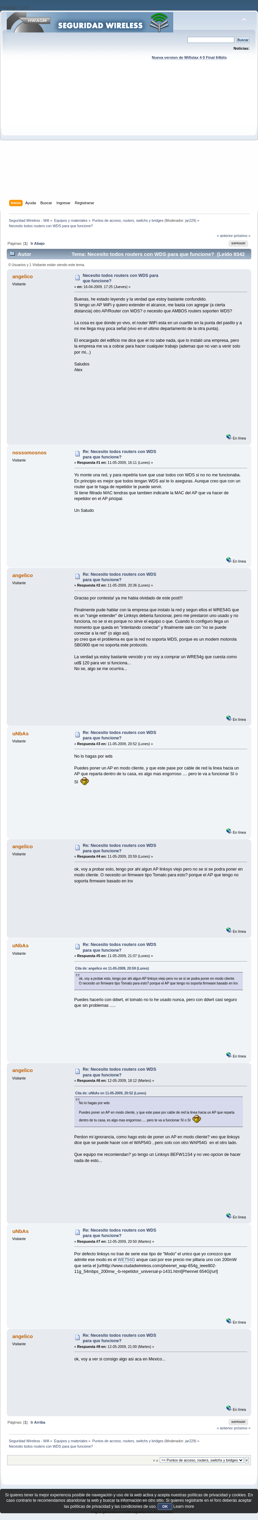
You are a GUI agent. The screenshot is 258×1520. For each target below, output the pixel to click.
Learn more (183, 1506)
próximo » (242, 236)
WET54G (126, 1259)
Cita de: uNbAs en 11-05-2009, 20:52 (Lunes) (110, 1093)
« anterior (225, 236)
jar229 (190, 220)
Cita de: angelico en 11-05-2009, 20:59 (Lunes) (112, 968)
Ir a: (155, 1460)
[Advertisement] (63, 136)
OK (165, 1506)
